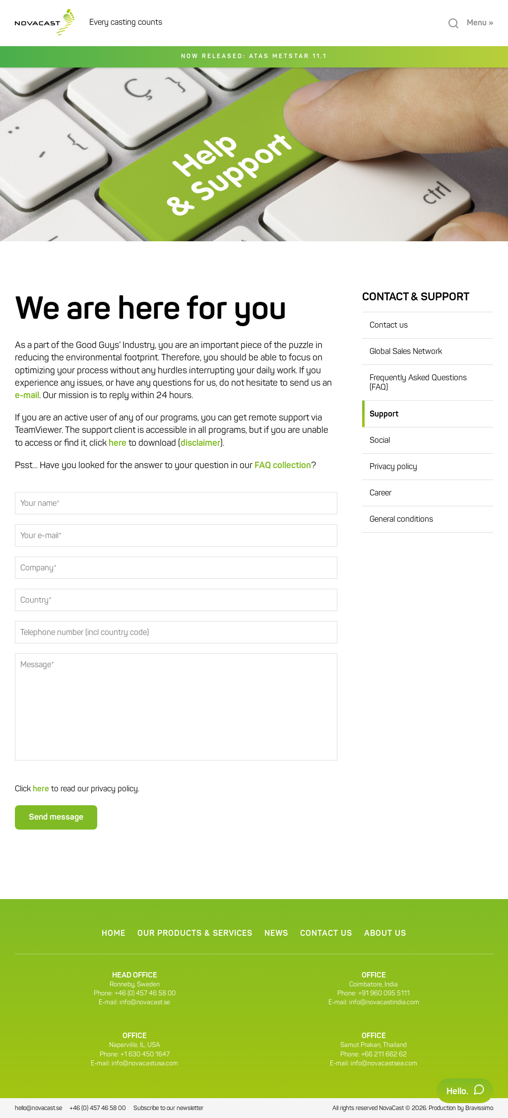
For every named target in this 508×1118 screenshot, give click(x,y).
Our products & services (195, 934)
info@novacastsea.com (384, 1063)
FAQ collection (282, 465)
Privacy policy (393, 467)
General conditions (401, 520)
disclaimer (200, 443)
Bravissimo (479, 1109)
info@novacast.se (145, 1002)
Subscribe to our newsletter (168, 1109)
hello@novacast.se (38, 1109)
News (276, 934)
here (118, 443)
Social (380, 441)
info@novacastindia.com (384, 1002)
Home (114, 934)
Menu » (480, 23)
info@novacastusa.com (145, 1063)
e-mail (27, 395)
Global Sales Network (406, 352)
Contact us (389, 326)
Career (380, 493)
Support (384, 415)
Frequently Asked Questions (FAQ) (418, 383)
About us (385, 934)
